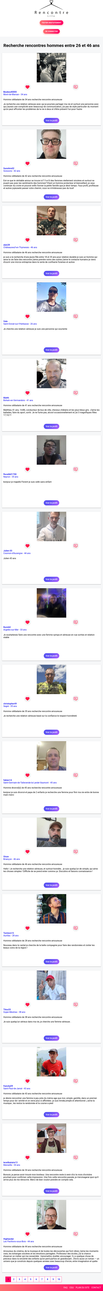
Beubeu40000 (10, 92)
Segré (6, 706)
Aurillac (6, 935)
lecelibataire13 (10, 1162)
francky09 (8, 1086)
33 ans (23, 629)
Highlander (8, 1239)
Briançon (7, 859)
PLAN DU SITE (82, 1287)
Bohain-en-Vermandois (14, 400)
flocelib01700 (9, 474)
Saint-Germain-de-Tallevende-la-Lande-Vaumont (26, 782)
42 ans (17, 171)
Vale (5, 321)
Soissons (7, 171)
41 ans (30, 400)
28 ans (15, 935)
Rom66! (7, 627)
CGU (71, 1287)
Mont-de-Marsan (11, 94)
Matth (6, 398)
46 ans (34, 247)
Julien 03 (7, 550)
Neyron (6, 477)
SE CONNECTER (51, 31)
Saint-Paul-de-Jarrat (12, 1088)
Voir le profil (51, 120)
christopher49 (10, 703)
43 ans (27, 1088)
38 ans (22, 1012)
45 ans (53, 782)
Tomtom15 (8, 933)
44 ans (27, 553)
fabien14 (7, 780)
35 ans (15, 477)
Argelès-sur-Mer (11, 629)
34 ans (24, 94)
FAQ (65, 1287)
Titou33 (7, 1009)
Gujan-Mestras (10, 1012)
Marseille (7, 1165)
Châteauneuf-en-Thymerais (16, 247)
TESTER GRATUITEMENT (51, 23)
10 (59, 1279)
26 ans (33, 324)
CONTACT (96, 1287)
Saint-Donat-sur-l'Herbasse (16, 324)
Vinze (6, 856)
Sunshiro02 (8, 168)
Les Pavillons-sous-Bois (14, 1241)
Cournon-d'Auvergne (13, 553)
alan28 (6, 245)
